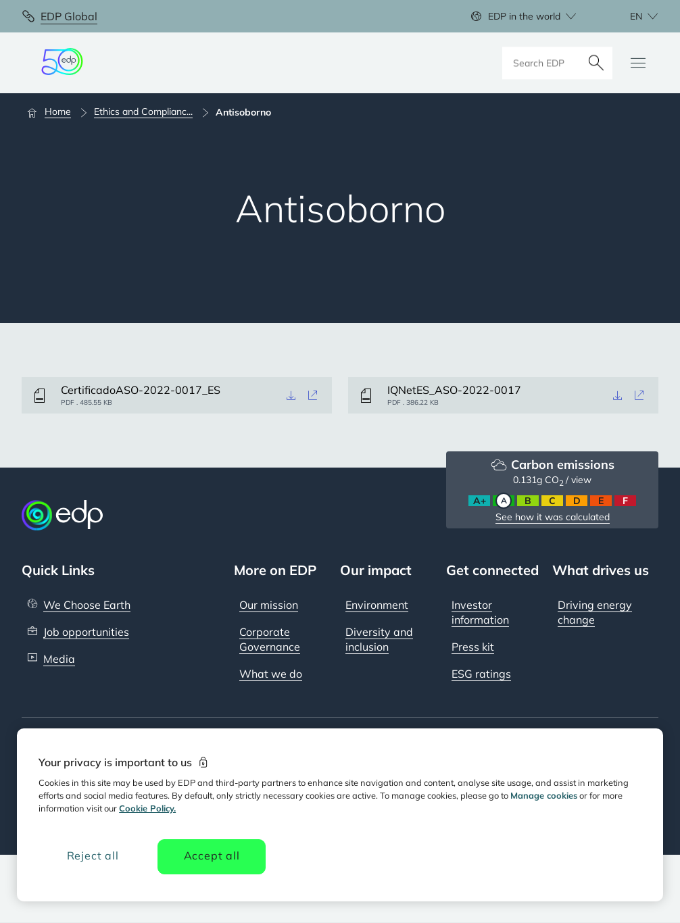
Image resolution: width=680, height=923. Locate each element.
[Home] (55, 112)
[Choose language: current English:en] (629, 16)
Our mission (268, 605)
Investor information (480, 612)
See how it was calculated (552, 517)
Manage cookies (543, 795)
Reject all (93, 855)
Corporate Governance (269, 639)
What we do (270, 673)
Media (59, 659)
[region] (340, 814)
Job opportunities (86, 632)
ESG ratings (481, 673)
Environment (376, 605)
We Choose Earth (86, 605)
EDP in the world (524, 16)
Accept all (212, 855)
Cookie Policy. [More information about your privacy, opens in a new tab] (147, 808)
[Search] (596, 63)
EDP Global (69, 16)
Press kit (473, 646)
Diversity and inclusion (379, 639)
